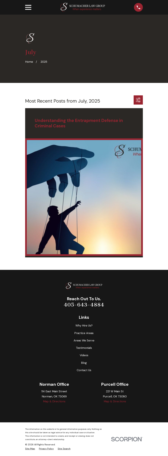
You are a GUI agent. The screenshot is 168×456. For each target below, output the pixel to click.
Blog (84, 363)
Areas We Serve (84, 340)
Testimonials (84, 348)
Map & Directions (54, 401)
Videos (84, 355)
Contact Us (84, 370)
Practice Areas (84, 333)
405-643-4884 (84, 305)
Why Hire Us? (84, 325)
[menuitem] (30, 449)
